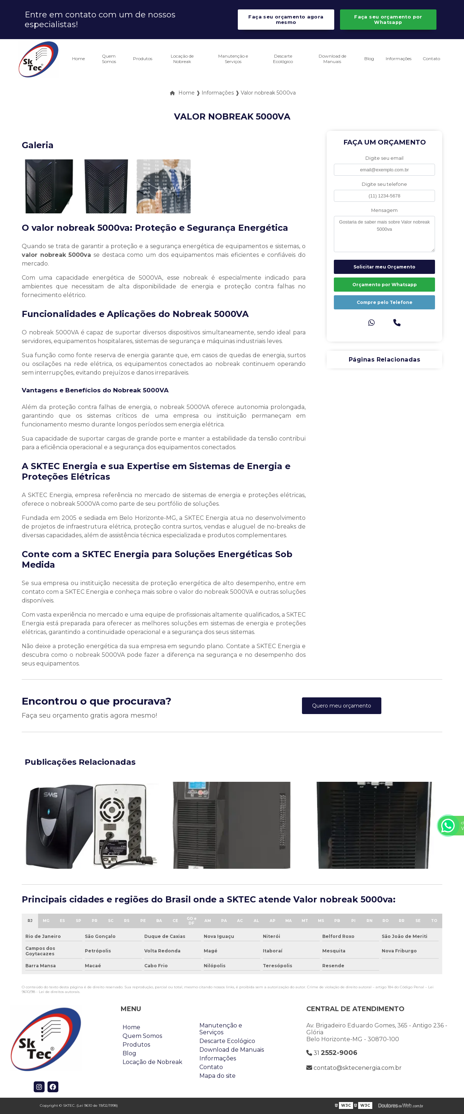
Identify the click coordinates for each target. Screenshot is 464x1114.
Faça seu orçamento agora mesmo (285, 19)
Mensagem (384, 210)
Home (78, 58)
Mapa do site (217, 1075)
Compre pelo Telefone (385, 302)
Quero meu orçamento (341, 705)
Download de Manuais (332, 58)
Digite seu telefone (384, 184)
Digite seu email (384, 158)
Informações (398, 58)
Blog (369, 58)
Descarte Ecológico (283, 58)
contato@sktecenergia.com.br (354, 1067)
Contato (431, 58)
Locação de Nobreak (182, 58)
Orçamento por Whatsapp (384, 284)
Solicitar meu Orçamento (384, 267)
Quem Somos (109, 58)
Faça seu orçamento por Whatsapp (388, 19)
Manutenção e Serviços (233, 58)
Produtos (142, 58)
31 (331, 1053)
